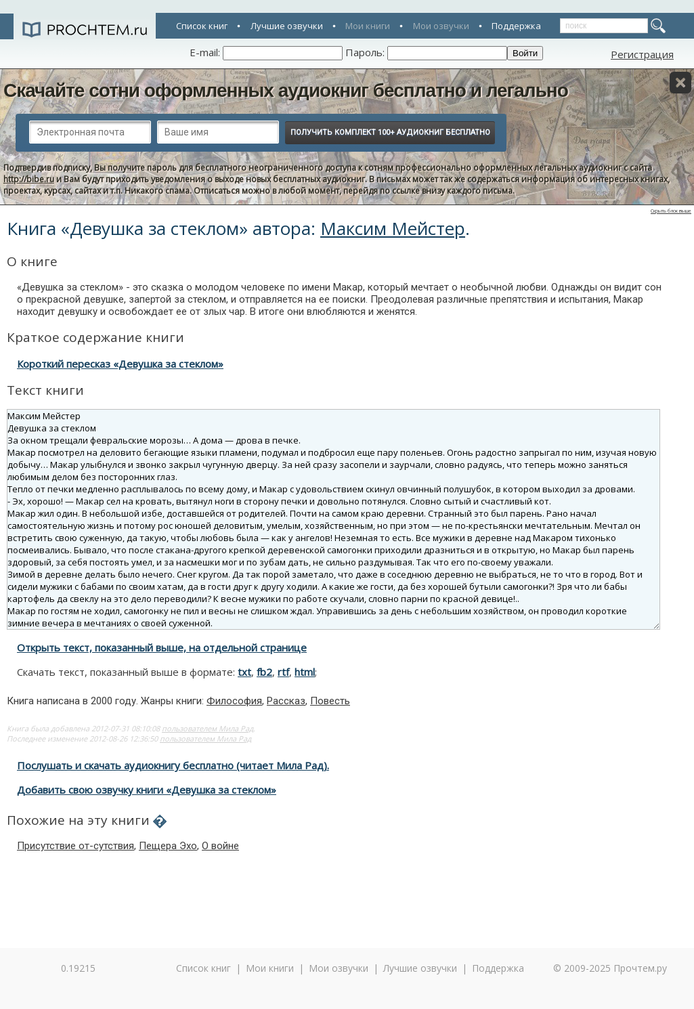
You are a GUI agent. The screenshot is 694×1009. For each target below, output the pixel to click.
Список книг (201, 26)
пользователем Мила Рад (207, 728)
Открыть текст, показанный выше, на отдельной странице (162, 647)
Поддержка (516, 26)
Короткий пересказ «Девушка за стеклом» (120, 363)
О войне (220, 846)
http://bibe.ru (28, 179)
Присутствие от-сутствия (75, 846)
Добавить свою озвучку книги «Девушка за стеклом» (146, 789)
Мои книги (367, 26)
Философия (234, 701)
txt (244, 672)
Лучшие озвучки (287, 26)
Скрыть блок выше (671, 211)
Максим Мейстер (392, 228)
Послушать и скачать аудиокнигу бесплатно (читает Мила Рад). (173, 765)
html (305, 672)
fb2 (264, 672)
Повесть (330, 701)
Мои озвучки (441, 26)
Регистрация (642, 54)
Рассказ (286, 701)
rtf (283, 672)
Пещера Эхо (168, 846)
